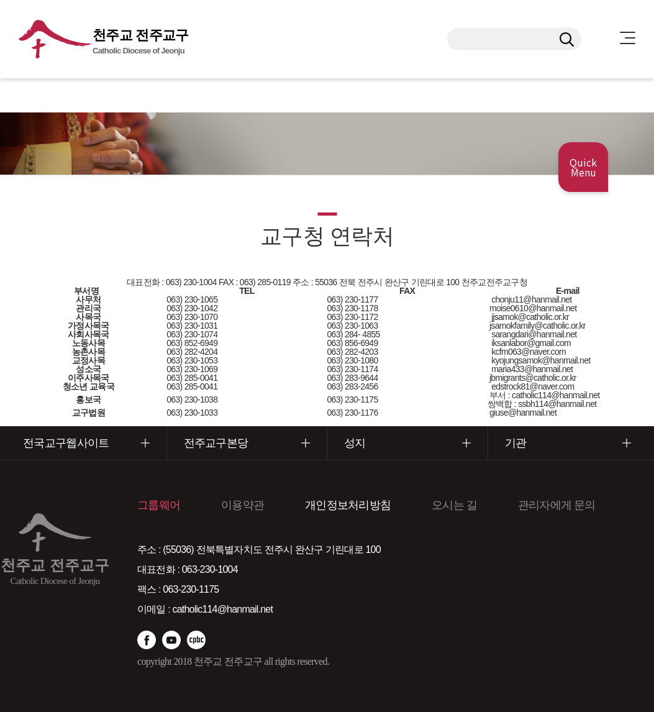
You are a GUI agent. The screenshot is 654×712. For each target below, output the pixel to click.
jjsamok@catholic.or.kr (530, 317)
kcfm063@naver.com (528, 352)
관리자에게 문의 (557, 505)
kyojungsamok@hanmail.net (540, 360)
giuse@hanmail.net (522, 413)
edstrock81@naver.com (532, 386)
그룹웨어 (158, 505)
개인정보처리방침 (348, 505)
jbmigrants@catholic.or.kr (532, 378)
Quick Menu (583, 167)
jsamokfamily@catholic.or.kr (537, 326)
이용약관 (242, 505)
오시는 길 (454, 505)
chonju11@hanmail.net (531, 299)
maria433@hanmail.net (532, 369)
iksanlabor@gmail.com (531, 343)
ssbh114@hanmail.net (557, 404)
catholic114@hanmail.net (555, 395)
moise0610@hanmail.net (532, 308)
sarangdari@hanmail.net (533, 334)
